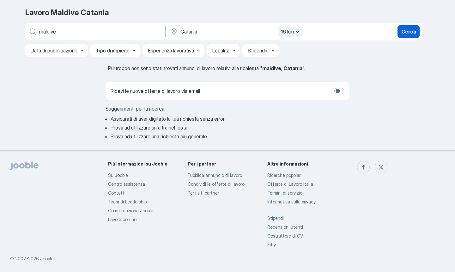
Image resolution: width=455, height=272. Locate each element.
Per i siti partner (203, 193)
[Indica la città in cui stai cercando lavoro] (236, 31)
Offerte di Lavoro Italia (290, 184)
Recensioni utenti (285, 227)
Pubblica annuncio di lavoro (215, 175)
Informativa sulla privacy (291, 201)
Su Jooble (118, 175)
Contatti (116, 193)
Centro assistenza (126, 184)
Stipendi (275, 218)
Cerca (408, 31)
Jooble (46, 258)
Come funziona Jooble (130, 210)
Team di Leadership (127, 201)
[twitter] (381, 167)
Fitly (271, 244)
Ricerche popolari (284, 175)
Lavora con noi (122, 219)
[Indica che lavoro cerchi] (94, 31)
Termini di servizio (284, 193)
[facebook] (363, 167)
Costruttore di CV (285, 236)
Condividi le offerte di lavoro (216, 184)
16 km (291, 31)
